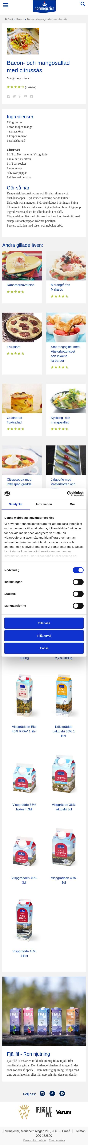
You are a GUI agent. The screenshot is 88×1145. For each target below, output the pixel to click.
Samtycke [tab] (15, 504)
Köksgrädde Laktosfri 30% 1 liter (64, 731)
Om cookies (57, 1140)
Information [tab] (44, 504)
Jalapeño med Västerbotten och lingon (63, 484)
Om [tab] (72, 504)
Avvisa (44, 648)
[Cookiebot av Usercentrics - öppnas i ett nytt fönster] (67, 493)
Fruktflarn (14, 347)
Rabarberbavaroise (20, 285)
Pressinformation (34, 1140)
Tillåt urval (44, 635)
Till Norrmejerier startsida (44, 6)
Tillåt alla (44, 623)
